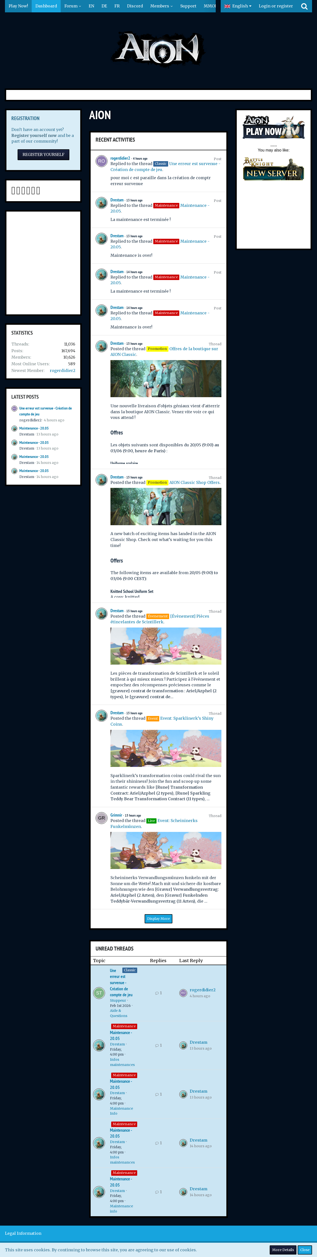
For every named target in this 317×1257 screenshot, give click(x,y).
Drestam (26, 434)
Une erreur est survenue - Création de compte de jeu (121, 983)
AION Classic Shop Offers (194, 482)
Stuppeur (118, 1000)
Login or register (276, 5)
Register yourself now (34, 135)
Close (305, 1250)
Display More (158, 918)
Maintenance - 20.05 (34, 428)
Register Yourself (43, 154)
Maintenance (124, 1026)
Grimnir (116, 815)
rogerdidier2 (62, 370)
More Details (283, 1250)
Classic (130, 970)
